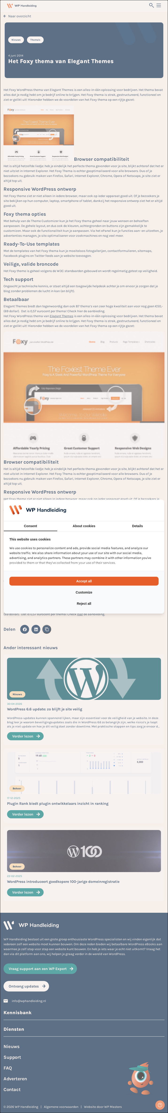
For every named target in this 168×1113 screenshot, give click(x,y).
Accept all (84, 581)
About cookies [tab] (84, 526)
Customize (84, 592)
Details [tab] (137, 526)
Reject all (84, 603)
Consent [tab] (30, 526)
